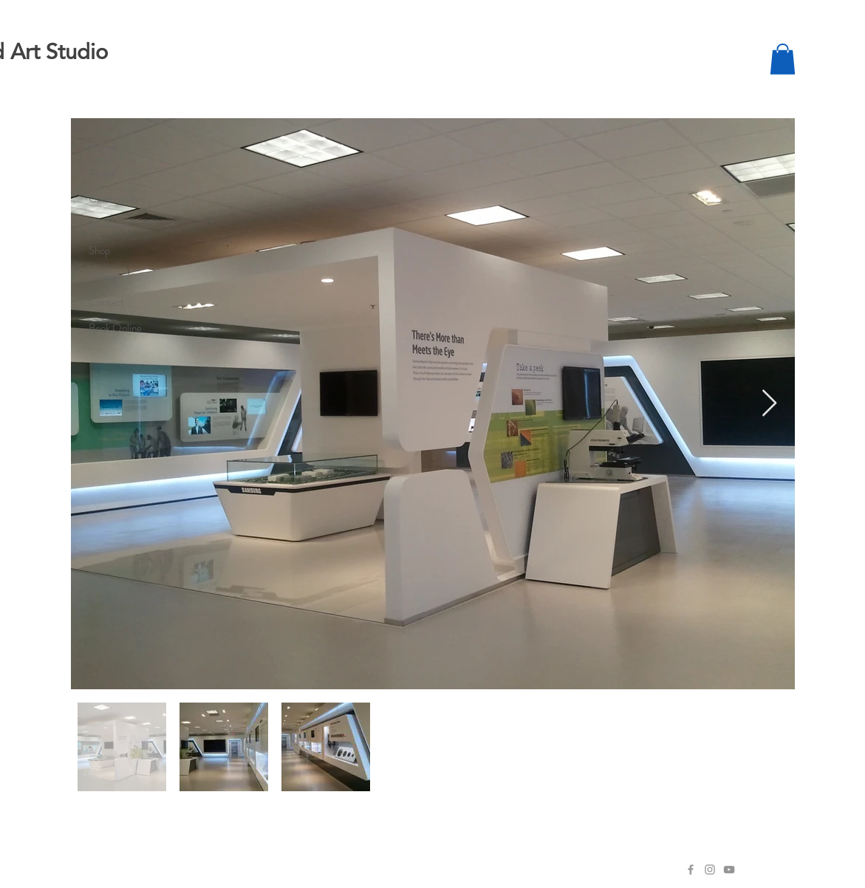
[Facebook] (690, 869)
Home (102, 147)
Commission (115, 199)
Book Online (115, 328)
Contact (106, 302)
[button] (783, 59)
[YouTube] (729, 869)
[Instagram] (710, 869)
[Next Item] (769, 403)
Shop (99, 250)
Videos (103, 276)
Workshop (110, 224)
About (102, 173)
